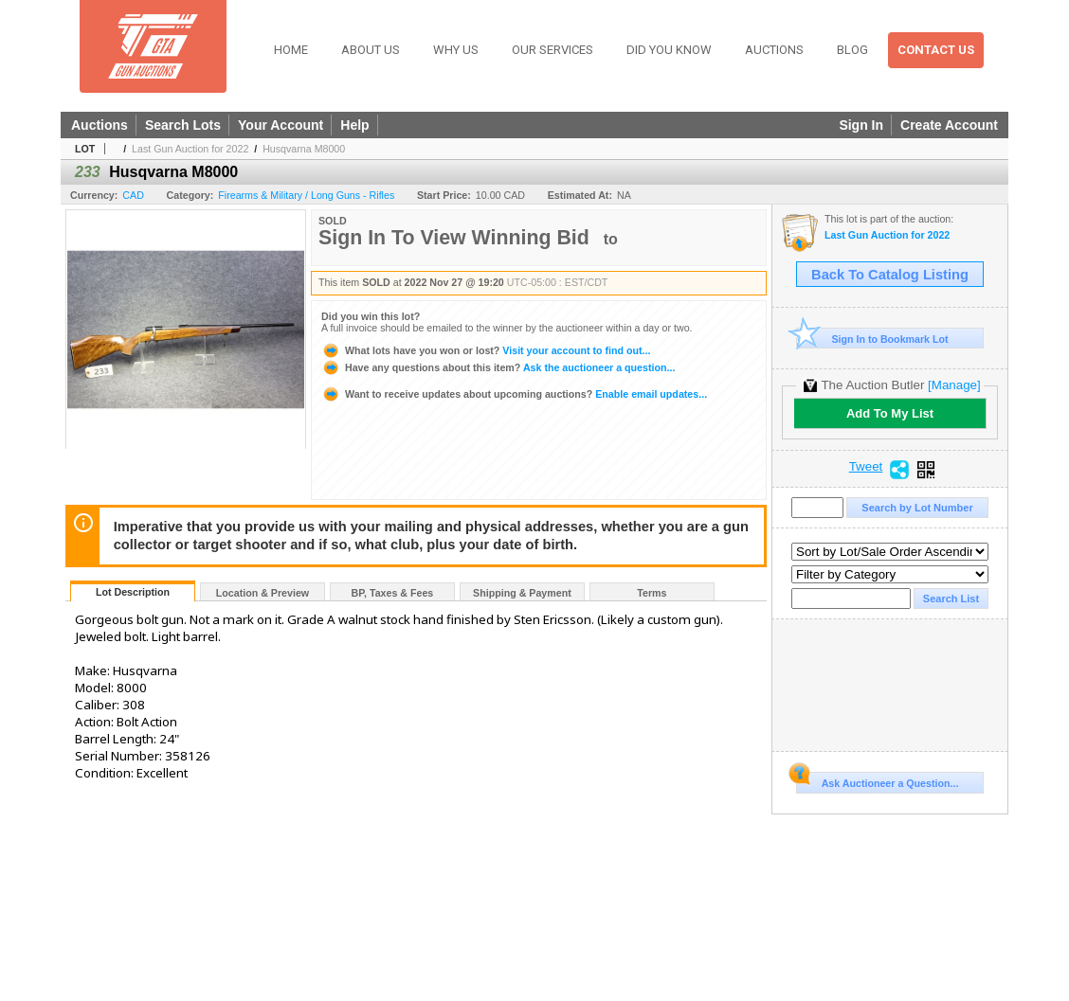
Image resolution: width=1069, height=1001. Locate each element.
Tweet (866, 467)
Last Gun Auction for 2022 (190, 148)
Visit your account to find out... (485, 350)
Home (291, 50)
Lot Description (133, 592)
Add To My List (889, 413)
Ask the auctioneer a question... (498, 367)
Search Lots (183, 125)
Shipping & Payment (522, 593)
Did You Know (669, 50)
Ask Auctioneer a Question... (877, 780)
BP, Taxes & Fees (393, 593)
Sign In (861, 125)
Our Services (552, 50)
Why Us (456, 50)
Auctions (774, 50)
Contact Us (935, 50)
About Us (370, 50)
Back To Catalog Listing (890, 274)
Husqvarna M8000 (304, 148)
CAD (133, 195)
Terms (651, 593)
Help (354, 125)
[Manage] (954, 385)
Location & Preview (262, 593)
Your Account (280, 125)
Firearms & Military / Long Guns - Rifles (306, 195)
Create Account (949, 125)
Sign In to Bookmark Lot (872, 338)
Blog (852, 50)
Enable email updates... (514, 394)
